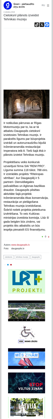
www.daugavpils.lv (20, 245)
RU (43, 5)
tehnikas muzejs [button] (22, 257)
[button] (47, 5)
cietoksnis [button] (8, 257)
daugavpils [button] (36, 257)
